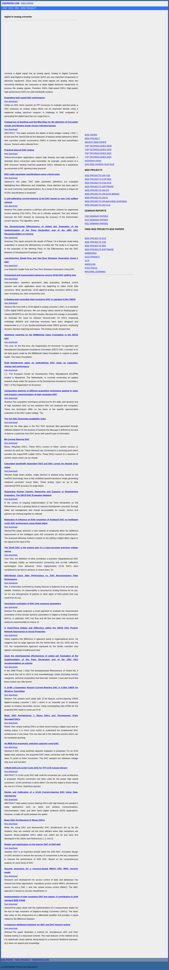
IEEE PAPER (27, 3)
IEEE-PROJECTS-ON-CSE (97, 175)
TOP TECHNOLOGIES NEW (98, 146)
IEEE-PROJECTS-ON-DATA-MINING (102, 194)
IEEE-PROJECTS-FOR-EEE (98, 179)
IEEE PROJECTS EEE (95, 246)
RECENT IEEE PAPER (95, 142)
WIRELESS (90, 264)
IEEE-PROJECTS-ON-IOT (97, 190)
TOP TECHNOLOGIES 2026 (98, 149)
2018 (112, 164)
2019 (106, 164)
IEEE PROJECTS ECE (95, 238)
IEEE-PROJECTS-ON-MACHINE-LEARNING (106, 201)
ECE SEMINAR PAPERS (96, 220)
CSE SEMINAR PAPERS (96, 216)
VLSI (87, 260)
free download (41, 126)
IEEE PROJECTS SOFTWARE (99, 186)
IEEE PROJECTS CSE (95, 242)
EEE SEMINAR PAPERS (96, 223)
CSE (5, 8)
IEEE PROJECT (28, 8)
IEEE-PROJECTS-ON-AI (96, 198)
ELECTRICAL (91, 268)
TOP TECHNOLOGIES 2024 (98, 157)
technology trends (93, 161)
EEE (17, 8)
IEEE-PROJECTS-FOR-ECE (98, 183)
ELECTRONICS (92, 257)
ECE (11, 8)
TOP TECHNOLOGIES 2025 (98, 153)
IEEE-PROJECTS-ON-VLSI (97, 205)
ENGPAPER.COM (40, 960)
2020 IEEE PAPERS (94, 164)
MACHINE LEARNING (95, 272)
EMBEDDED (91, 253)
